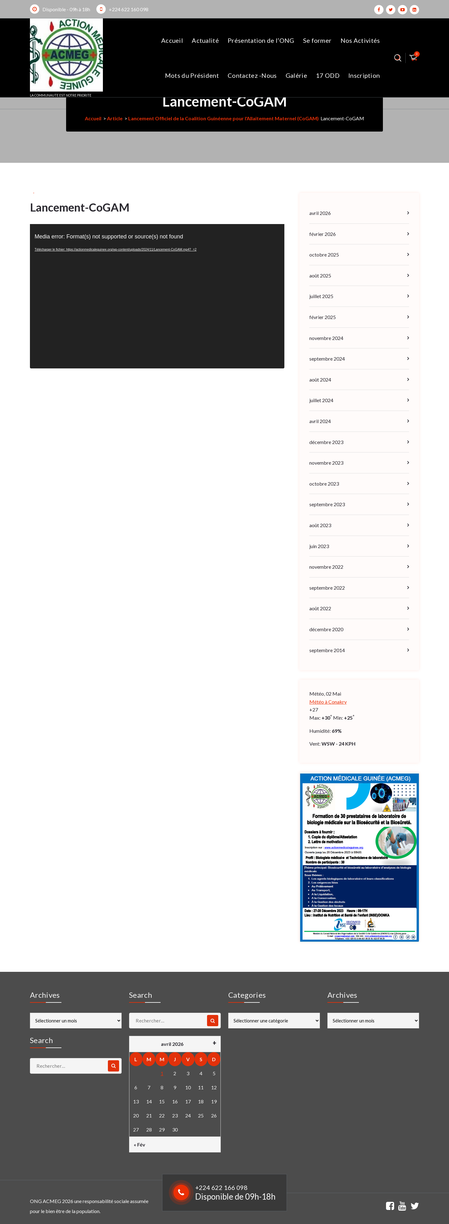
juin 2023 (319, 546)
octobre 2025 (324, 254)
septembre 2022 (327, 588)
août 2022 (320, 608)
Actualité (205, 40)
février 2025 (322, 317)
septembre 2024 (327, 359)
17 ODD (328, 75)
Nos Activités (360, 40)
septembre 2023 (327, 504)
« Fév (139, 1144)
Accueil (172, 40)
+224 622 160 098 (128, 9)
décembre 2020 (326, 629)
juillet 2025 (321, 296)
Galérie (296, 75)
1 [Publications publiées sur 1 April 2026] (162, 1073)
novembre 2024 (326, 338)
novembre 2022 (326, 567)
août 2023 (320, 525)
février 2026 (322, 234)
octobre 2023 (324, 484)
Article (115, 118)
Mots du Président (192, 75)
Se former (317, 40)
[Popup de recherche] (398, 58)
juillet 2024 (321, 400)
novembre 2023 (326, 463)
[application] (157, 296)
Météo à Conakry (328, 702)
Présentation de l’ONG (261, 40)
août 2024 (320, 379)
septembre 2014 (327, 650)
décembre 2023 (326, 442)
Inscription (364, 75)
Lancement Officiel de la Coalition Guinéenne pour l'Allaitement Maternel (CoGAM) (223, 118)
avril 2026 (320, 213)
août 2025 (320, 275)
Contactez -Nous (252, 75)
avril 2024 (320, 421)
